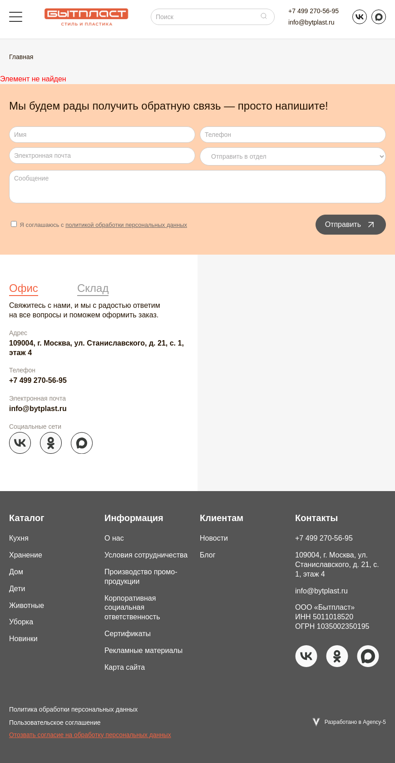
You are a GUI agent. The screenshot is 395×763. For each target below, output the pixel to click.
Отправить (350, 224)
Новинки (23, 639)
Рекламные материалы (143, 650)
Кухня (19, 538)
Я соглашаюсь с (99, 224)
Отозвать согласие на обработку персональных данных (90, 735)
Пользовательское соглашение (55, 722)
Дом (16, 572)
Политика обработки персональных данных (73, 709)
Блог (208, 555)
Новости (214, 538)
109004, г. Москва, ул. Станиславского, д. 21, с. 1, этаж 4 (96, 347)
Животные (26, 605)
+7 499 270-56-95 (313, 11)
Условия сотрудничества (146, 555)
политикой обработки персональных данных (126, 224)
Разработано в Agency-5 (355, 722)
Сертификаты (127, 634)
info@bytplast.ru (311, 22)
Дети (17, 588)
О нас (114, 538)
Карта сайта (124, 667)
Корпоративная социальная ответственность (132, 607)
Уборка (21, 622)
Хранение (25, 555)
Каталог (26, 518)
